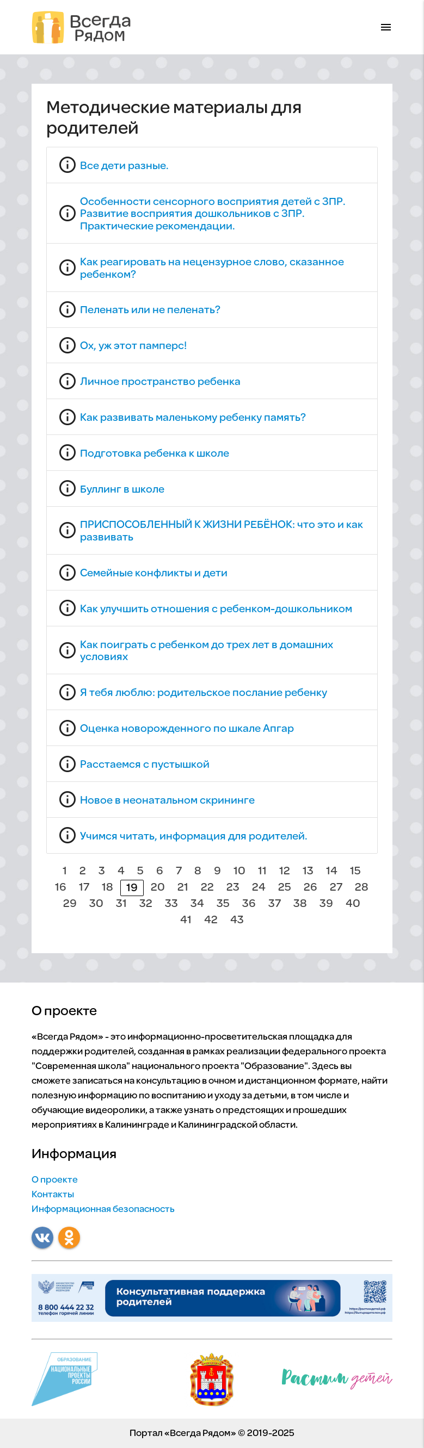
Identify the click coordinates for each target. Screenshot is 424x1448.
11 (262, 871)
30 (96, 904)
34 (197, 904)
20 (158, 887)
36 (249, 904)
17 (84, 887)
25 (284, 887)
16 (60, 887)
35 (223, 904)
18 (107, 887)
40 (353, 904)
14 (331, 871)
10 (239, 871)
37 (274, 904)
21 (182, 887)
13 (308, 871)
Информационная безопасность (103, 1209)
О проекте (55, 1180)
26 (310, 887)
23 (232, 887)
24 (259, 887)
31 (121, 904)
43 (237, 920)
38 (300, 904)
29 (70, 904)
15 (355, 871)
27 (336, 887)
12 (284, 871)
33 (171, 904)
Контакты (53, 1195)
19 (132, 888)
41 (186, 920)
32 (145, 904)
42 (211, 920)
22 (207, 887)
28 (361, 887)
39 (326, 904)
